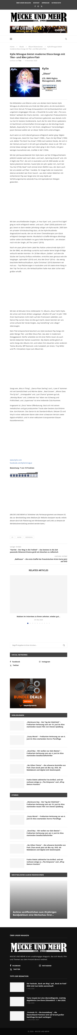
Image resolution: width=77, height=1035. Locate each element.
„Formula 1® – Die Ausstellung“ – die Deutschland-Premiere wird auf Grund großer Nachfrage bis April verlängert (45, 1014)
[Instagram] (38, 6)
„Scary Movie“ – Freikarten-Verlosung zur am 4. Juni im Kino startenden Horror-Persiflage (46, 737)
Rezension (28, 537)
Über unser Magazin (23, 3)
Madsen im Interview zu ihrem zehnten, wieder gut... (38, 616)
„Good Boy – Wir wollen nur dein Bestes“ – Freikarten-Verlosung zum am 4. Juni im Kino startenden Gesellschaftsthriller (45, 753)
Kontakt (36, 3)
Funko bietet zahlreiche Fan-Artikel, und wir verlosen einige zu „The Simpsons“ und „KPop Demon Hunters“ (45, 782)
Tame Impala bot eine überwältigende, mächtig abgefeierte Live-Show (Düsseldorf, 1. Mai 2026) (46, 999)
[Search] (66, 38)
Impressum (45, 3)
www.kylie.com (16, 460)
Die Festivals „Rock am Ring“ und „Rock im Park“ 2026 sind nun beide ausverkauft (47, 984)
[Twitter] (41, 6)
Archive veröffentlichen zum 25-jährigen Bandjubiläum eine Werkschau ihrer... (34, 913)
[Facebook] (24, 662)
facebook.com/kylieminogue (21, 463)
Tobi (19, 61)
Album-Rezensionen (35, 47)
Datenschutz (56, 3)
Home (12, 47)
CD (12, 537)
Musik (21, 47)
